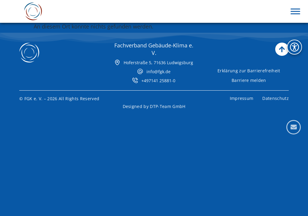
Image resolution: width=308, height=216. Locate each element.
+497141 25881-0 (158, 77)
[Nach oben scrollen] (282, 45)
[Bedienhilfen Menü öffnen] (294, 47)
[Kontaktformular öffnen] (293, 127)
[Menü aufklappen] (295, 11)
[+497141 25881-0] (135, 77)
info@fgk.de (158, 68)
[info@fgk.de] (140, 67)
